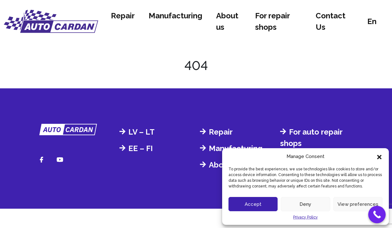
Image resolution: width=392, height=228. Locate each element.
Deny (305, 204)
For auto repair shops (311, 137)
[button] (379, 156)
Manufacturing (175, 15)
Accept (253, 204)
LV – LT (141, 131)
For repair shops (272, 21)
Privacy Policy (305, 217)
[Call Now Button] (377, 214)
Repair (123, 15)
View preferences (357, 204)
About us (227, 21)
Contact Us (330, 21)
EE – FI (140, 148)
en (371, 21)
